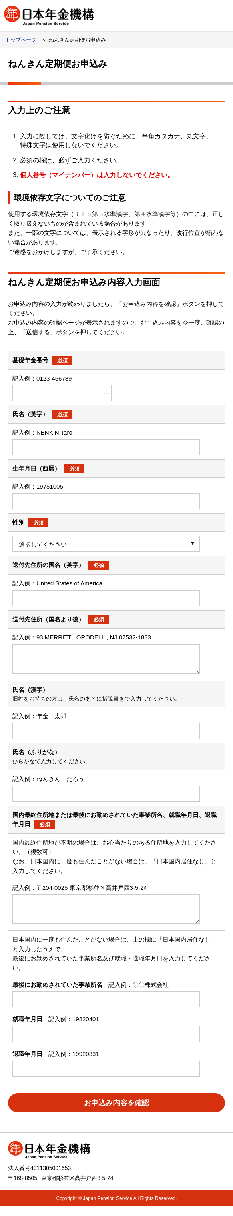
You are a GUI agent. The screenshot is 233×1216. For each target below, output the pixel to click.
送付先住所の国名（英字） (60, 564)
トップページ (20, 40)
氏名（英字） (42, 414)
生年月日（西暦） (48, 468)
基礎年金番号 (42, 360)
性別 (30, 522)
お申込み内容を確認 (116, 1112)
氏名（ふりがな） (36, 756)
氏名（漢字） (30, 694)
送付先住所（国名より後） (60, 619)
